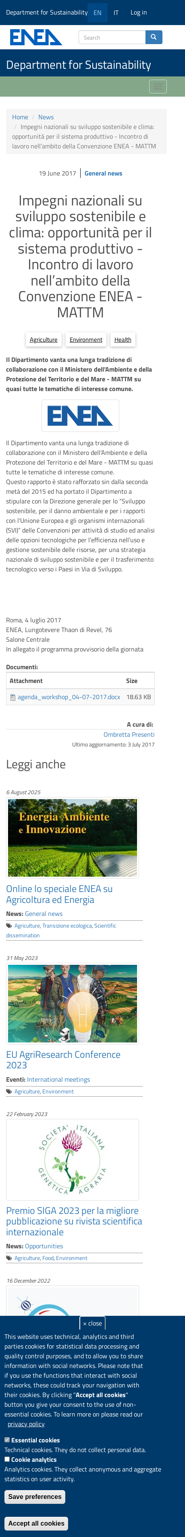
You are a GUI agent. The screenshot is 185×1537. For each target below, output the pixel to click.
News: (14, 913)
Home (20, 117)
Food (48, 1258)
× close (92, 1323)
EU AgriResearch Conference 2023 (63, 1059)
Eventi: (15, 1079)
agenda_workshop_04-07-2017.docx (69, 697)
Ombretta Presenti (129, 734)
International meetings (58, 1079)
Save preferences (35, 1496)
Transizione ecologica (67, 926)
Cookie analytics (34, 1459)
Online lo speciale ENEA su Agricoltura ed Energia (59, 893)
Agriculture (44, 339)
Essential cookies (35, 1440)
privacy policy (26, 1424)
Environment (86, 339)
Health (122, 339)
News (46, 117)
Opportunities (44, 1246)
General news (104, 173)
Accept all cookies (36, 1523)
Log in (139, 12)
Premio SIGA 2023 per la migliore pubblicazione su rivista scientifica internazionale (74, 1221)
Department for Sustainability (50, 12)
